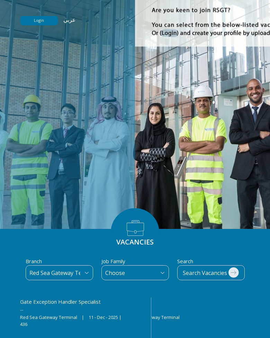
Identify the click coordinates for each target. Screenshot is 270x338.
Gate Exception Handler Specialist (60, 301)
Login (39, 20)
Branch (34, 261)
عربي (69, 20)
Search (185, 261)
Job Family (113, 261)
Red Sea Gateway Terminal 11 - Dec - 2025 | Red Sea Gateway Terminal (100, 317)
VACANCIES (135, 242)
